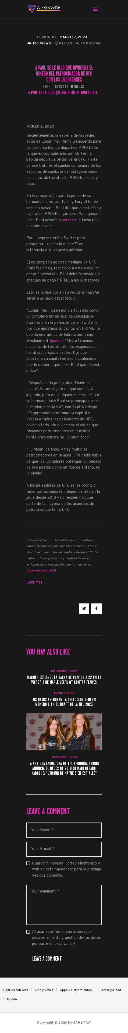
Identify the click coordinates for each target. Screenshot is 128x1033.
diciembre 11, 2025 (64, 757)
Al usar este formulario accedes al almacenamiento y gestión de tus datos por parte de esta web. (66, 938)
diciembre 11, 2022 (64, 671)
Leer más (34, 582)
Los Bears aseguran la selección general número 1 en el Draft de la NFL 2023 (64, 702)
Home (46, 86)
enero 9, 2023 (64, 693)
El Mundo (46, 37)
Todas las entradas (68, 86)
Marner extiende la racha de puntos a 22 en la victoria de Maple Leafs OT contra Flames (64, 680)
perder (68, 220)
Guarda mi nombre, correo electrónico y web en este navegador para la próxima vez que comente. (66, 869)
